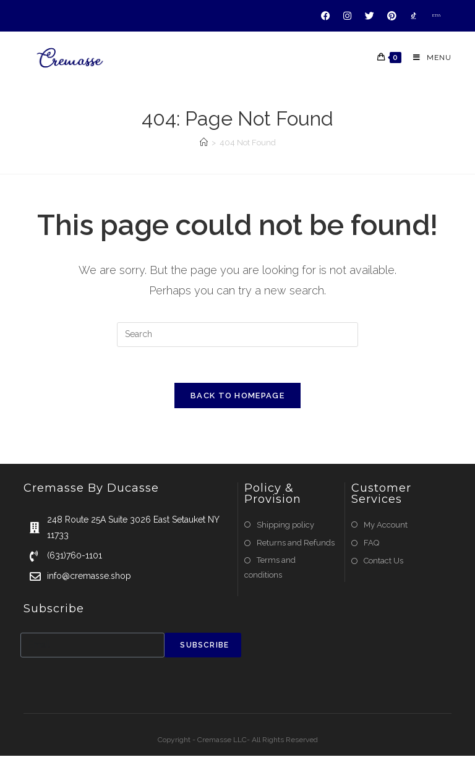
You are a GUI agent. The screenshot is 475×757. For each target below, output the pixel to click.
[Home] (204, 142)
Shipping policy (285, 526)
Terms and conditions (270, 568)
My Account (386, 526)
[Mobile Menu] (427, 57)
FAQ (371, 544)
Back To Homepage (237, 396)
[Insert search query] (237, 334)
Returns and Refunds (296, 544)
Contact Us (383, 562)
